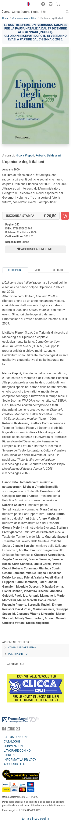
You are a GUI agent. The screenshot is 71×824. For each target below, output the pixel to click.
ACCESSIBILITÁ (14, 764)
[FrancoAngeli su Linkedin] (9, 729)
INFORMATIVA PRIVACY (20, 759)
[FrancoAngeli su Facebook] (4, 729)
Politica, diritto (17, 654)
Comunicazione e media (22, 647)
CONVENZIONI (13, 746)
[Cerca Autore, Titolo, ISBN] (37, 11)
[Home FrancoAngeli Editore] (12, 4)
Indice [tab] (37, 270)
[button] (27, 4)
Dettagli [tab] (58, 270)
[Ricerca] (67, 11)
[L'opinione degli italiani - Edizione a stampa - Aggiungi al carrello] (65, 216)
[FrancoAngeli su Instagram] (13, 729)
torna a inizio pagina (35, 818)
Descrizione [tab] (15, 270)
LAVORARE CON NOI (17, 750)
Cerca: (6, 11)
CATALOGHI (12, 741)
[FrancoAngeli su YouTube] (18, 729)
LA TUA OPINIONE (16, 737)
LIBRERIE (10, 755)
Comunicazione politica (24, 18)
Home (5, 18)
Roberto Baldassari (48, 155)
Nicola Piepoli (25, 155)
